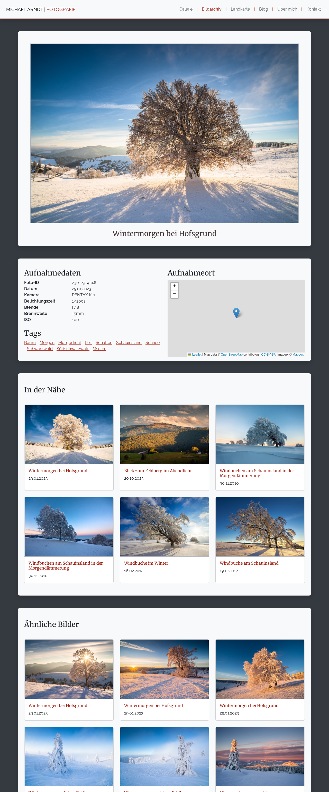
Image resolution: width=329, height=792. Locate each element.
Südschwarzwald (73, 348)
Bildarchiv (212, 9)
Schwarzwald (40, 348)
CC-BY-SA (268, 354)
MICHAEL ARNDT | (41, 9)
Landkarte (240, 9)
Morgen (47, 342)
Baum (30, 342)
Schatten (104, 342)
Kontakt (313, 9)
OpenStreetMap (232, 354)
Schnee (152, 342)
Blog (263, 9)
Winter (99, 348)
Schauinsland (129, 342)
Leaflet (194, 354)
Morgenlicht (69, 342)
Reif (88, 342)
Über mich (287, 9)
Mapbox (298, 354)
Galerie (186, 9)
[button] (236, 313)
